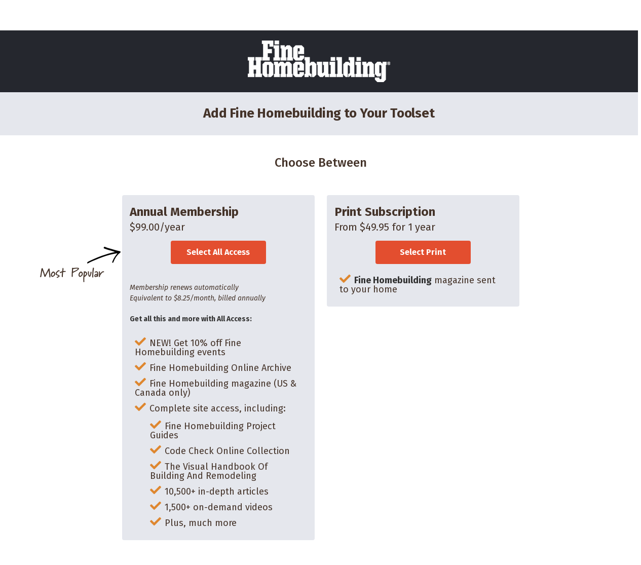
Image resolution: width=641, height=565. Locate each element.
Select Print (423, 252)
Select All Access (218, 252)
